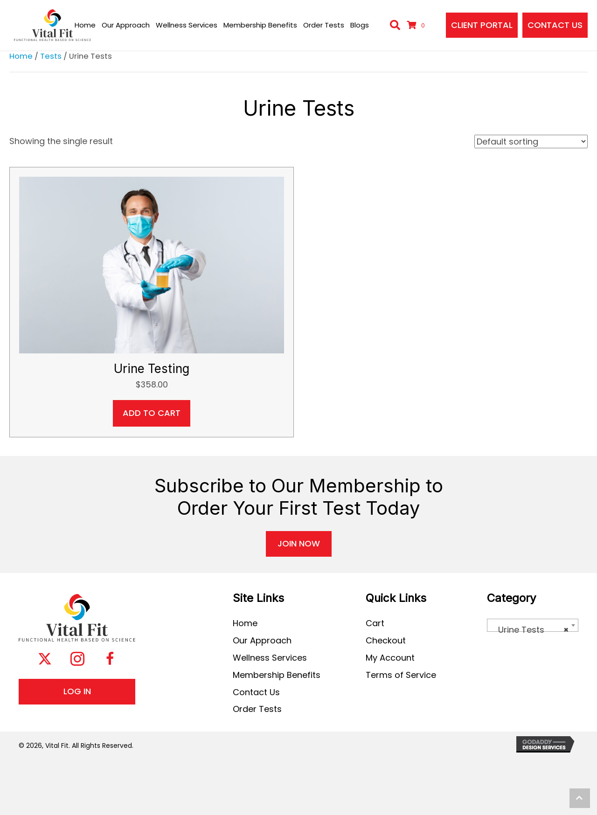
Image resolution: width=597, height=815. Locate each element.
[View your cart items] (417, 25)
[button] (45, 660)
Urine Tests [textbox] (530, 629)
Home (21, 56)
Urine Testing (151, 369)
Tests (51, 56)
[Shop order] (531, 141)
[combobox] (532, 625)
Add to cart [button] (151, 413)
